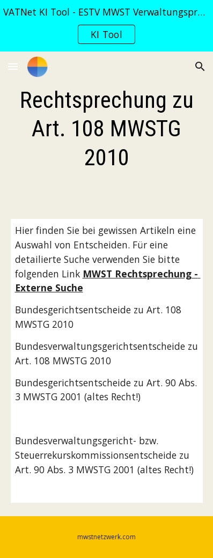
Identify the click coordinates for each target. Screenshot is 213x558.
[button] (13, 66)
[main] (107, 129)
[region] (106, 26)
